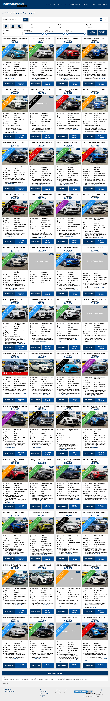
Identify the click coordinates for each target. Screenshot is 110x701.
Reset (26, 19)
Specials (85, 4)
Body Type (6, 30)
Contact (93, 4)
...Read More (10, 78)
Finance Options (74, 4)
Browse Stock (50, 4)
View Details (9, 83)
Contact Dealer (21, 83)
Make (32, 24)
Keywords (88, 24)
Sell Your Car (62, 4)
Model (60, 24)
